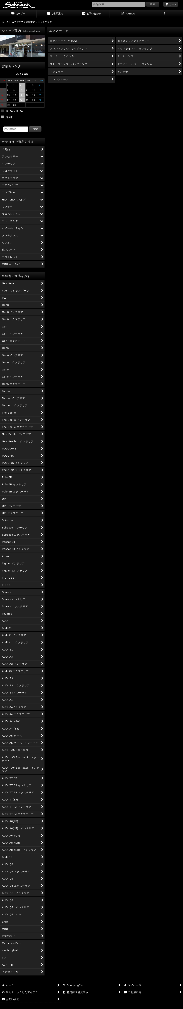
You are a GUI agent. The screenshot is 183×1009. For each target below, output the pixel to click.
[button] (164, 14)
